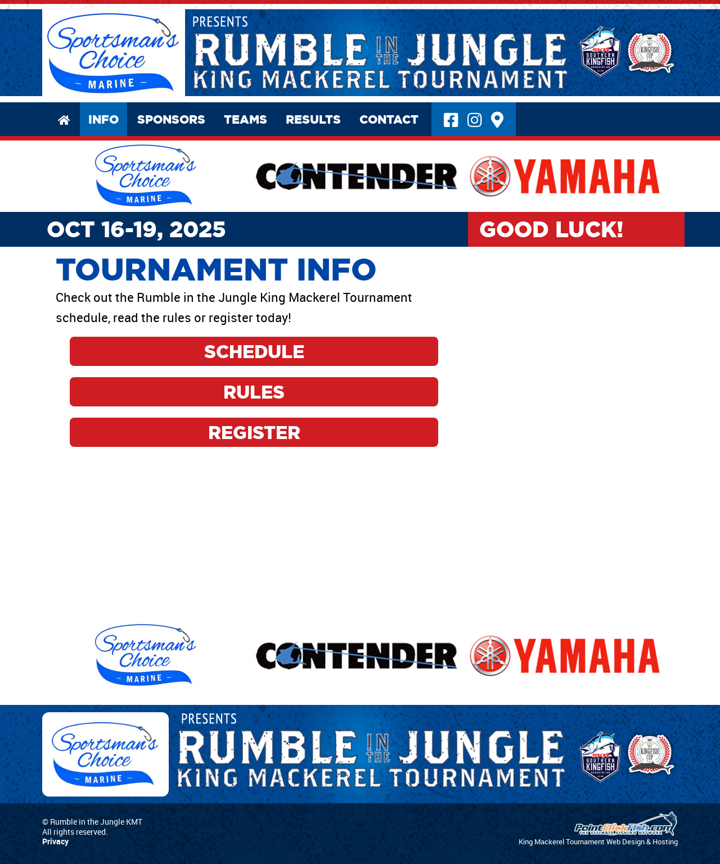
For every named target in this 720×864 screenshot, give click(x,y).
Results (313, 119)
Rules (254, 392)
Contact (388, 119)
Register (254, 432)
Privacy (55, 841)
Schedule (254, 351)
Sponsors (171, 119)
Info (103, 119)
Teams (245, 119)
